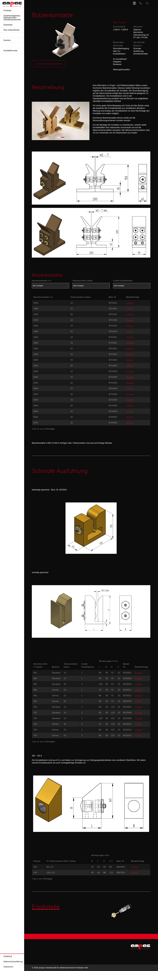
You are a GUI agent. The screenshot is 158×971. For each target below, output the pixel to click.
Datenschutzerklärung (13, 961)
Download (8, 25)
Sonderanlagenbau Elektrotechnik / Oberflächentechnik (12, 18)
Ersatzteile (46, 906)
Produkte (7, 10)
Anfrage (129, 303)
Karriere (7, 40)
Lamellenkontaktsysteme (48, 63)
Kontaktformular (10, 50)
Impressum (8, 967)
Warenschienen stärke (82, 280)
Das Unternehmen (12, 30)
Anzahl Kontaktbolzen (123, 280)
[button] (59, 137)
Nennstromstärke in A (41, 280)
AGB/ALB (8, 956)
